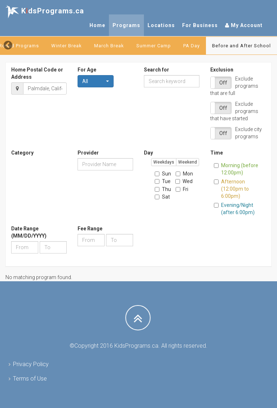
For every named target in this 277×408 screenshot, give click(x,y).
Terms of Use (30, 378)
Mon (184, 174)
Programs (126, 25)
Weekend (187, 162)
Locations (161, 25)
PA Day (191, 45)
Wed (184, 181)
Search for (156, 70)
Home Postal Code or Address (37, 73)
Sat (162, 197)
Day (148, 153)
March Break (109, 45)
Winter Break (66, 45)
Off (223, 83)
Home (97, 25)
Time (216, 153)
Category (22, 153)
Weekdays (163, 162)
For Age (87, 70)
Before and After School (241, 45)
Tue (163, 181)
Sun (163, 174)
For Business (200, 25)
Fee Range (90, 228)
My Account (244, 25)
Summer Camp (153, 45)
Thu (163, 189)
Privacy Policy (31, 364)
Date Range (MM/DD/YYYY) (29, 232)
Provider (88, 153)
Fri (182, 189)
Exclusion (221, 70)
